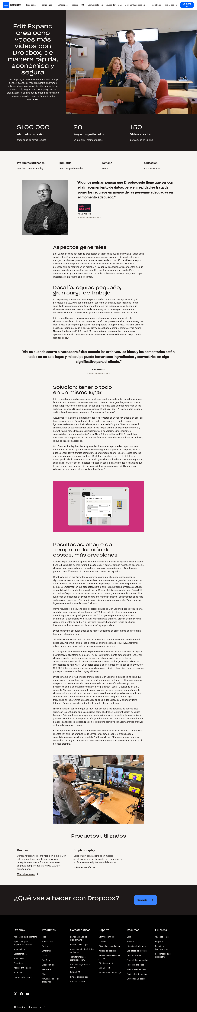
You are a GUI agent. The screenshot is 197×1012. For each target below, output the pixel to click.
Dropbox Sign (48, 965)
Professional (47, 941)
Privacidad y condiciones (110, 946)
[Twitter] (15, 994)
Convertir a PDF (77, 981)
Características (20, 954)
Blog (129, 937)
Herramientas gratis (23, 977)
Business (46, 946)
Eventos (130, 941)
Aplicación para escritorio (25, 937)
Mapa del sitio (105, 968)
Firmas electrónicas (79, 977)
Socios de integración (137, 974)
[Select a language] (82, 5)
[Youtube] (27, 994)
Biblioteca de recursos (137, 951)
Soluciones (19, 958)
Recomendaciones (135, 965)
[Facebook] (21, 994)
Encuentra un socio (136, 979)
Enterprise (46, 951)
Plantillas (18, 972)
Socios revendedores (136, 969)
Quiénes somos (162, 937)
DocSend (46, 960)
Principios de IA (106, 963)
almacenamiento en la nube (108, 399)
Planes (45, 974)
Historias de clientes (136, 946)
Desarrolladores (134, 955)
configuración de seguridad (80, 712)
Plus (44, 937)
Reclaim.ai (46, 969)
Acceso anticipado (22, 968)
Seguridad (18, 963)
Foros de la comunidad (137, 960)
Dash (44, 955)
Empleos (159, 941)
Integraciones (20, 949)
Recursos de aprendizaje (110, 972)
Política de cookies (107, 951)
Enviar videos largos (79, 944)
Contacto (103, 941)
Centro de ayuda (106, 937)
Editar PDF (75, 972)
